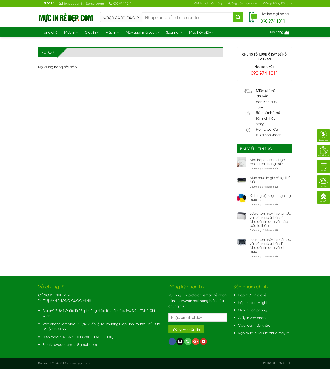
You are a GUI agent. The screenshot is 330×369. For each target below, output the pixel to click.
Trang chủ (49, 32)
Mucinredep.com (76, 363)
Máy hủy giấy (201, 32)
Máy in (112, 32)
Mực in (71, 32)
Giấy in (92, 32)
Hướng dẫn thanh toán (243, 3)
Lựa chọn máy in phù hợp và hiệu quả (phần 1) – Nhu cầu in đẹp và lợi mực (270, 245)
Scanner (174, 32)
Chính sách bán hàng (208, 3)
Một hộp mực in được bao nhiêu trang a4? (267, 161)
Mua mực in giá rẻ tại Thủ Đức (270, 179)
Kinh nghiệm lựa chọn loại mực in (270, 197)
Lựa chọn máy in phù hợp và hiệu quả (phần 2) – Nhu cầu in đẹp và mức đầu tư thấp (270, 219)
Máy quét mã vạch (143, 32)
